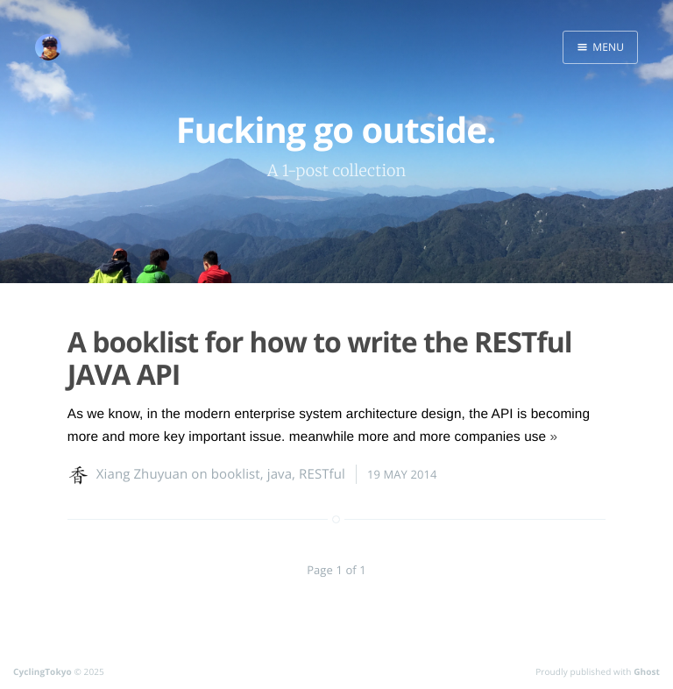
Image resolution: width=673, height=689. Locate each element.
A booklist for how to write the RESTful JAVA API (319, 358)
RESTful (322, 474)
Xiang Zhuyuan (142, 474)
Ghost (647, 671)
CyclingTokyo (42, 671)
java (279, 474)
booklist (235, 474)
